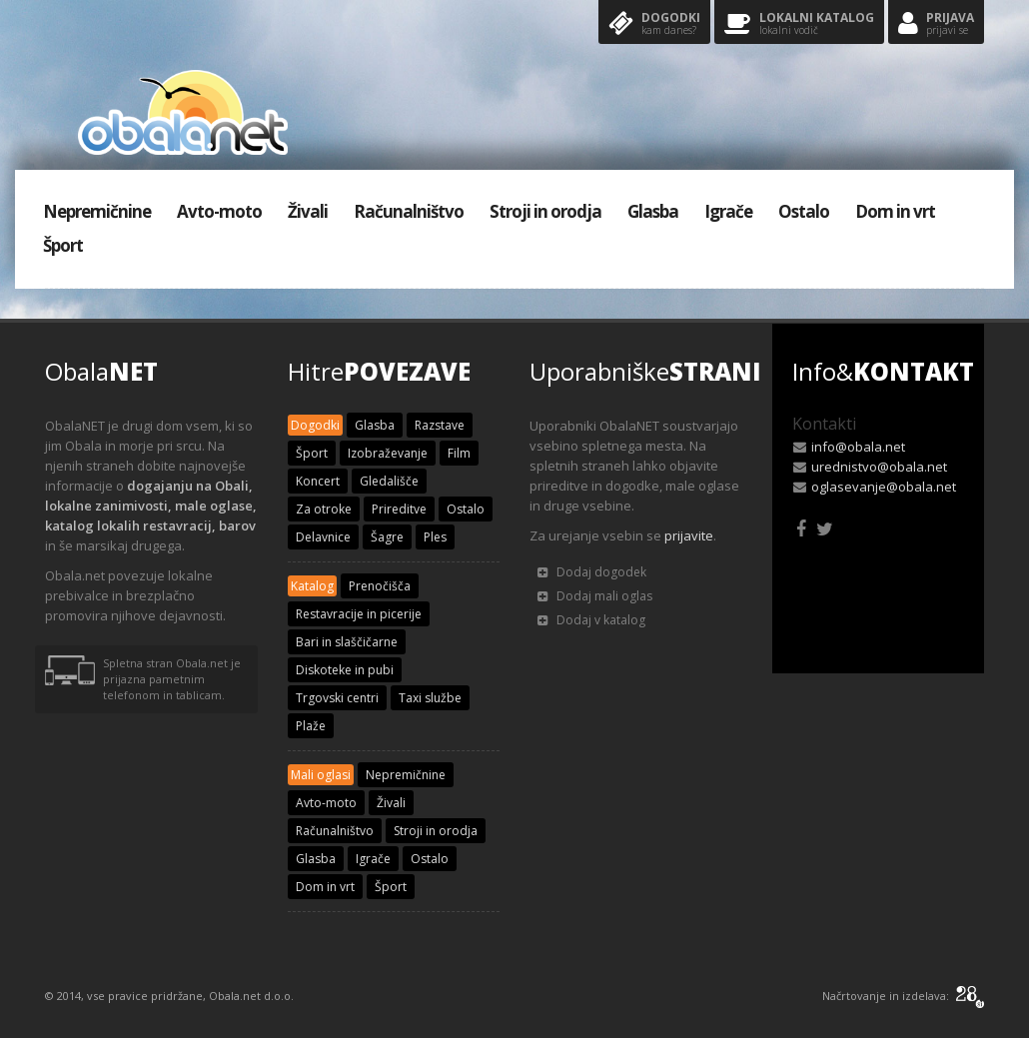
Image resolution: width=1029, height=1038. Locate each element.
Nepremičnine (97, 211)
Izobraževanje (388, 453)
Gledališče (389, 481)
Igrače (728, 211)
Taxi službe (430, 697)
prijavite (688, 535)
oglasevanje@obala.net (883, 487)
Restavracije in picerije (359, 613)
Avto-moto (219, 211)
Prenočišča (380, 585)
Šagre (387, 536)
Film (459, 453)
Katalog (312, 585)
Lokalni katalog (799, 24)
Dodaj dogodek (591, 571)
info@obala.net (858, 447)
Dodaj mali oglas (594, 595)
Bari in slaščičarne (347, 641)
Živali (308, 211)
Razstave (440, 425)
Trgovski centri (337, 697)
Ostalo (803, 211)
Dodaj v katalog (591, 619)
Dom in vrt (895, 211)
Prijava (936, 24)
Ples (435, 536)
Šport (63, 245)
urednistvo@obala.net (879, 467)
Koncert (318, 481)
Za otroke (324, 509)
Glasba (652, 211)
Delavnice (323, 536)
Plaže (311, 725)
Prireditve (399, 509)
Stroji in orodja (545, 211)
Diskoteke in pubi (345, 669)
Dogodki (654, 24)
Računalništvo (409, 211)
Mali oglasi (321, 774)
